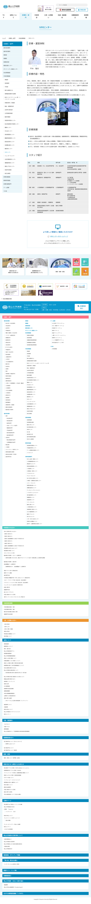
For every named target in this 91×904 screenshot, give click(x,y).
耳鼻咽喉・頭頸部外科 (10, 376)
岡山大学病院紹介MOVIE (9, 809)
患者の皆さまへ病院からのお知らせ (14, 767)
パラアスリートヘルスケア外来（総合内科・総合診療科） (16, 585)
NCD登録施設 (7, 689)
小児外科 (7, 362)
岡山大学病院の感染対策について (11, 673)
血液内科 (7, 331)
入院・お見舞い (48, 19)
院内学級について (8, 639)
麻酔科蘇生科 (8, 383)
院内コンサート (7, 717)
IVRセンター (8, 155)
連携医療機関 (7, 693)
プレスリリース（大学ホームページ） (12, 820)
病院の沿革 (6, 686)
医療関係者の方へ (9, 740)
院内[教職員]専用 (7, 301)
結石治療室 (7, 176)
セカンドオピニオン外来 (9, 555)
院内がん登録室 (30, 442)
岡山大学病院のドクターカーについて (12, 714)
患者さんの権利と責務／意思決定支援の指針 (13, 666)
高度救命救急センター (10, 123)
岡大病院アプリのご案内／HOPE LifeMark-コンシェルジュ (16, 770)
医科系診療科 (7, 50)
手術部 (6, 89)
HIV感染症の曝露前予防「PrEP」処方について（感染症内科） (17, 580)
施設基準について (8, 707)
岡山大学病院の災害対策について (13, 838)
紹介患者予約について (8, 750)
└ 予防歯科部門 (9, 433)
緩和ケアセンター (31, 517)
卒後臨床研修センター (32, 450)
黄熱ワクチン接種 (8, 575)
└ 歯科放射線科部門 (10, 435)
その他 (5, 194)
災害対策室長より (8, 842)
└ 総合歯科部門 (9, 421)
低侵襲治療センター (10, 148)
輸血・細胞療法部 (9, 109)
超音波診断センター (10, 144)
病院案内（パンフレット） (9, 684)
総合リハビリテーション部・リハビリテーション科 (12, 101)
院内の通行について (8, 787)
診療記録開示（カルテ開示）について (12, 663)
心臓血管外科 (8, 359)
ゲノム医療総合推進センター (33, 453)
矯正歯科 (7, 447)
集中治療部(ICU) (9, 93)
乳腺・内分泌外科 (9, 355)
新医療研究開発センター (32, 448)
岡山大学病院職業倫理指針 (9, 658)
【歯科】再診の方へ (8, 546)
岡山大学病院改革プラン (9, 654)
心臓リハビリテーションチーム (59, 338)
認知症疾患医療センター (32, 469)
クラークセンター (31, 505)
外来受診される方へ (9, 530)
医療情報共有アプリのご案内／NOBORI (12, 773)
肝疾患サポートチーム (57, 331)
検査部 (6, 82)
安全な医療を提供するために (10, 670)
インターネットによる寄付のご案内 (11, 867)
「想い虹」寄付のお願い (11, 863)
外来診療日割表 (8, 606)
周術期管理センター (10, 137)
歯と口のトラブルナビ (8, 595)
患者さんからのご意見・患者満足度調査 (12, 778)
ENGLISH (82, 10)
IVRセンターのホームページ (59, 239)
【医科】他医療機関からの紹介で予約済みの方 (14, 541)
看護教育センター (31, 500)
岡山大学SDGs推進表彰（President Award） (13, 890)
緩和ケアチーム (55, 333)
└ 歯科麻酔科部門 (9, 438)
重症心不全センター (10, 169)
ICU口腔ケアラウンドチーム (58, 326)
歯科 (7, 418)
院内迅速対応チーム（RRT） (58, 345)
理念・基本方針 (7, 651)
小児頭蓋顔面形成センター (32, 464)
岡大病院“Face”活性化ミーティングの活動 (13, 807)
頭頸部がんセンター (31, 466)
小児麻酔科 (8, 390)
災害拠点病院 (7, 849)
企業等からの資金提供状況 (9, 698)
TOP (4, 19)
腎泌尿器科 (8, 357)
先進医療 (6, 709)
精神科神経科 (8, 378)
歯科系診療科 (7, 54)
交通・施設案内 (62, 19)
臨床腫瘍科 (8, 405)
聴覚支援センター (8, 68)
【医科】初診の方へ (8, 536)
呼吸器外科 (8, 352)
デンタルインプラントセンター (33, 493)
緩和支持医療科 (9, 410)
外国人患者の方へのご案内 (9, 597)
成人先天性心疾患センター (32, 481)
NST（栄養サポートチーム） (58, 328)
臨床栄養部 (7, 119)
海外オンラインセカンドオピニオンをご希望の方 (14, 599)
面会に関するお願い (8, 794)
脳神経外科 (8, 381)
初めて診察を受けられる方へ (10, 534)
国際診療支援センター (32, 488)
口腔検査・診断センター (32, 474)
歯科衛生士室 (30, 437)
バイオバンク (30, 455)
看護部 (5, 61)
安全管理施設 (7, 75)
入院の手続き (7, 627)
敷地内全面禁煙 (65, 10)
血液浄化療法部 (9, 112)
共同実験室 (54, 351)
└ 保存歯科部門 (9, 423)
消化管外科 (8, 347)
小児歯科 (7, 450)
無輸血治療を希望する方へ (9, 681)
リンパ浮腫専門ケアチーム (58, 343)
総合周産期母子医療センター (12, 126)
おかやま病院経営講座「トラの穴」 (14, 896)
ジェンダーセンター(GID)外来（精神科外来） (13, 587)
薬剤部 (5, 57)
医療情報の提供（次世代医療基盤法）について (14, 668)
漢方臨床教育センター (32, 497)
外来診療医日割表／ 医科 (9, 609)
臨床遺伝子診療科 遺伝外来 (10, 564)
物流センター (30, 432)
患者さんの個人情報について (10, 661)
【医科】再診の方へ (8, 539)
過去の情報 (8, 823)
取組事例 (6, 887)
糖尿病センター (9, 151)
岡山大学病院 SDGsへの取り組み (13, 884)
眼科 (7, 374)
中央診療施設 (22, 41)
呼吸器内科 (8, 333)
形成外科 (7, 369)
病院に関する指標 (8, 701)
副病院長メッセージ (8, 649)
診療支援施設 (7, 179)
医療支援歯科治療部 (10, 454)
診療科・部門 (25, 19)
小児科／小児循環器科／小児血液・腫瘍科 (15, 386)
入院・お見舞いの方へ (10, 623)
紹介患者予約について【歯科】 (10, 753)
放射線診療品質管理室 (32, 347)
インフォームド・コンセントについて (12, 782)
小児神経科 (8, 388)
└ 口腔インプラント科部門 (11, 428)
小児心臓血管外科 (9, 364)
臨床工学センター (31, 427)
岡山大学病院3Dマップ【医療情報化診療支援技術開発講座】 (17, 734)
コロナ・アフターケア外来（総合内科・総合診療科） (15, 583)
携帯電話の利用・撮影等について (11, 785)
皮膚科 (7, 371)
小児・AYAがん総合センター (33, 521)
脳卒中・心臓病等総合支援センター (34, 526)
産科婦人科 (8, 398)
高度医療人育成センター (32, 512)
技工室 (28, 434)
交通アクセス (7, 729)
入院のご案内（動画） (8, 631)
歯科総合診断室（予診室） (11, 457)
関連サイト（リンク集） (11, 873)
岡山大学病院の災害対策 (9, 844)
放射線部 (7, 86)
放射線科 (7, 400)
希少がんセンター (31, 519)
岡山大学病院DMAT (8, 851)
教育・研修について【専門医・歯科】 (12, 760)
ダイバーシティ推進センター (11, 72)
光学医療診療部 (9, 116)
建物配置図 (6, 731)
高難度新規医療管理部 (32, 343)
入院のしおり (7, 629)
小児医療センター (31, 471)
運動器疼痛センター (10, 165)
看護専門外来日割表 (8, 617)
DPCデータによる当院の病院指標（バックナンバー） (17, 703)
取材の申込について (8, 712)
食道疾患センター (31, 502)
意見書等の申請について (9, 553)
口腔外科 (7, 440)
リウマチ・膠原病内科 (10, 338)
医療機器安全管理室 (31, 345)
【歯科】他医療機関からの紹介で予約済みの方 (14, 548)
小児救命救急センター (32, 509)
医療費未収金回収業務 (8, 691)
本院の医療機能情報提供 (9, 696)
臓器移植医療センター (10, 141)
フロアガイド (7, 727)
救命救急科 (8, 402)
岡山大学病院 (20, 7)
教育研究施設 (7, 183)
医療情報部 (29, 422)
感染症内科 (8, 345)
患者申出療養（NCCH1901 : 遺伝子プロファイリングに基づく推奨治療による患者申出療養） (26, 560)
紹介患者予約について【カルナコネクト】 (13, 744)
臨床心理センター (31, 507)
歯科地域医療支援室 (31, 439)
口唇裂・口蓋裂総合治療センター (34, 483)
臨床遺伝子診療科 (9, 412)
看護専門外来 (7, 592)
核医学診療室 (8, 172)
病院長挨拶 (6, 646)
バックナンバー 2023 (10, 814)
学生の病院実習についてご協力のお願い (12, 797)
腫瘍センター (8, 130)
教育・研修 (7, 757)
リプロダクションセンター (32, 495)
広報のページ (7, 803)
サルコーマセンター (31, 478)
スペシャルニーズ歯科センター (12, 452)
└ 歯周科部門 (9, 426)
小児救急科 (8, 395)
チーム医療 (6, 190)
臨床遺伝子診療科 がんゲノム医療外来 (12, 558)
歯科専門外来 (8, 459)
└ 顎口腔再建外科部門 (10, 442)
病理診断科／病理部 (10, 105)
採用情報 (86, 19)
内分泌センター (9, 133)
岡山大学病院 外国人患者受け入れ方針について (14, 679)
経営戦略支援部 (30, 425)
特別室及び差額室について (9, 636)
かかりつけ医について (8, 780)
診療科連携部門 (7, 186)
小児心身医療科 (9, 393)
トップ (4, 41)
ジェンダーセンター (10, 158)
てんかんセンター (31, 476)
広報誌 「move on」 (8, 812)
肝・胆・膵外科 (9, 350)
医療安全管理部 (30, 338)
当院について (13, 19)
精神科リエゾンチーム (57, 340)
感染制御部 (29, 340)
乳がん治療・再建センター (32, 462)
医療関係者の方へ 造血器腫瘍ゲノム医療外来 (16, 569)
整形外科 (7, 366)
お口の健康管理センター (32, 514)
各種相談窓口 (75, 19)
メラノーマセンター (31, 486)
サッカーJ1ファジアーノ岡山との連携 (12, 827)
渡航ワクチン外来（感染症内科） (11, 573)
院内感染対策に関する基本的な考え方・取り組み (16, 675)
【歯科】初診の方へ (8, 543)
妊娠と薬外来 (7, 590)
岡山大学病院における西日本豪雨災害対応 (13, 846)
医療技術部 (6, 64)
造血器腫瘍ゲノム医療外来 (9, 567)
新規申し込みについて (10, 746)
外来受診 (37, 19)
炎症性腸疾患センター (10, 162)
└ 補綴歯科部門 (9, 430)
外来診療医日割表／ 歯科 (9, 612)
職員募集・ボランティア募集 (12, 858)
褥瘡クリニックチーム (57, 335)
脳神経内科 (8, 343)
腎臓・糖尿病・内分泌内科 (11, 335)
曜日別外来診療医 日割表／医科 (11, 614)
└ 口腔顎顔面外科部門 (10, 445)
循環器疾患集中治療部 (10, 96)
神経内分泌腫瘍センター (32, 524)
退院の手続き (7, 634)
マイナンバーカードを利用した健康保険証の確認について (16, 775)
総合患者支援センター (32, 430)
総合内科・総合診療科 (10, 326)
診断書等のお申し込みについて (10, 551)
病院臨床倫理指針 (8, 656)
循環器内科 (8, 340)
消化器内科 (8, 328)
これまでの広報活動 (8, 832)
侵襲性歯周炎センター (32, 490)
